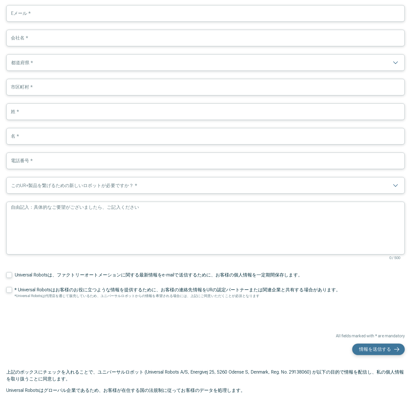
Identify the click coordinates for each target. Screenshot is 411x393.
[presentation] (361, 317)
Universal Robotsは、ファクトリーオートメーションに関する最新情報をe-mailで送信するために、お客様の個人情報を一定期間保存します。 (159, 275)
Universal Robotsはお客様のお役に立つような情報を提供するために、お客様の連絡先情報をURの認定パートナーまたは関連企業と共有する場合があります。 (179, 289)
